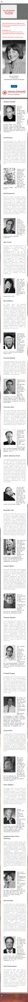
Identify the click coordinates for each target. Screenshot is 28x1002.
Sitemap (10, 995)
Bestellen (14, 86)
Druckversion (4, 995)
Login (26, 995)
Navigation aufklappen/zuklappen (14, 1)
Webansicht (24, 996)
